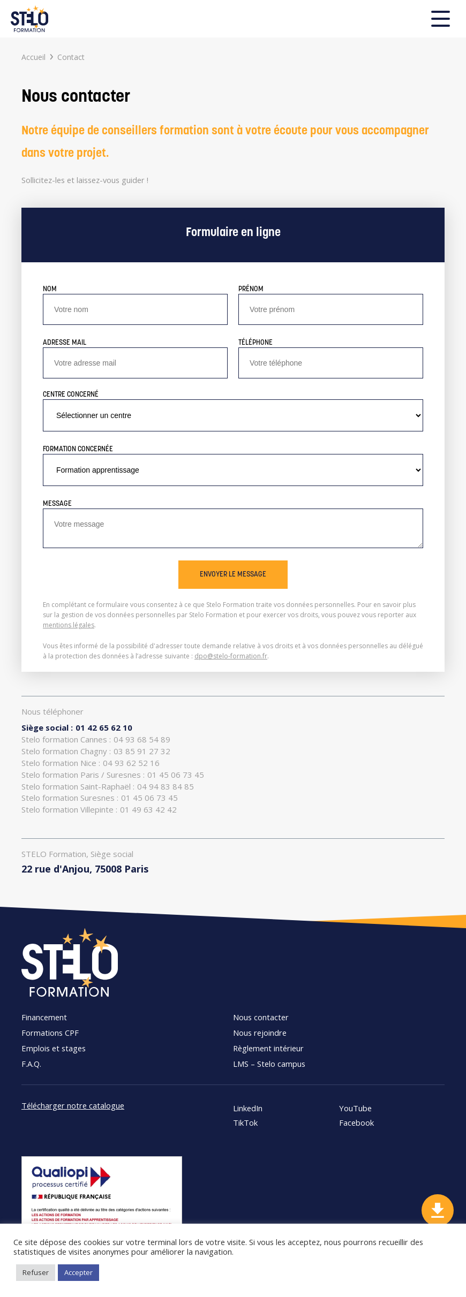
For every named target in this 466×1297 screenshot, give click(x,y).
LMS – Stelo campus (269, 1063)
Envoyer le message (233, 574)
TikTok (245, 1122)
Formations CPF (50, 1032)
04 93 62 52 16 (90, 763)
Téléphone (255, 342)
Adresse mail (64, 342)
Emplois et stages (53, 1048)
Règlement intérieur (268, 1048)
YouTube (355, 1108)
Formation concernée (78, 449)
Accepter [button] (78, 1272)
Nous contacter (261, 1017)
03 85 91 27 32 (95, 751)
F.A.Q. (31, 1063)
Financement (44, 1017)
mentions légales (68, 624)
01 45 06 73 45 (112, 774)
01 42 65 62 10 (76, 727)
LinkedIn (247, 1108)
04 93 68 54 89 (95, 739)
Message (57, 503)
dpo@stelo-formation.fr (230, 656)
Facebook (356, 1122)
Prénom (251, 289)
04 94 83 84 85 (107, 786)
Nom (50, 289)
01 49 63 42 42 (99, 809)
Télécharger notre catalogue (72, 1105)
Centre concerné (71, 394)
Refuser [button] (35, 1272)
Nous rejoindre (260, 1032)
